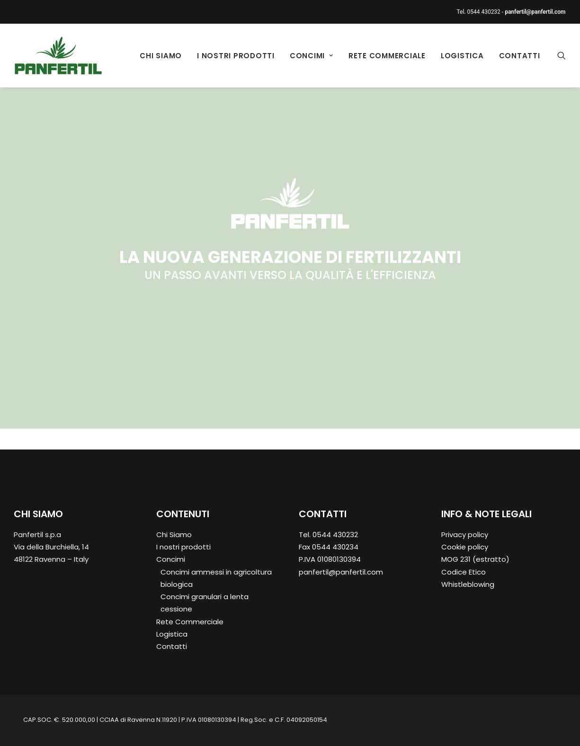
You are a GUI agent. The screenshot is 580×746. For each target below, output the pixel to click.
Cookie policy (464, 547)
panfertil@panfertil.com (341, 572)
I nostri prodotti (236, 56)
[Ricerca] (561, 55)
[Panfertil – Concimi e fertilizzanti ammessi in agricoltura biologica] (58, 55)
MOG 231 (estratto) (475, 559)
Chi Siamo (161, 56)
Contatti (519, 56)
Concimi (311, 56)
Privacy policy (464, 534)
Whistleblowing (467, 584)
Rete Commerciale (387, 56)
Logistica (462, 56)
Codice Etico (463, 572)
